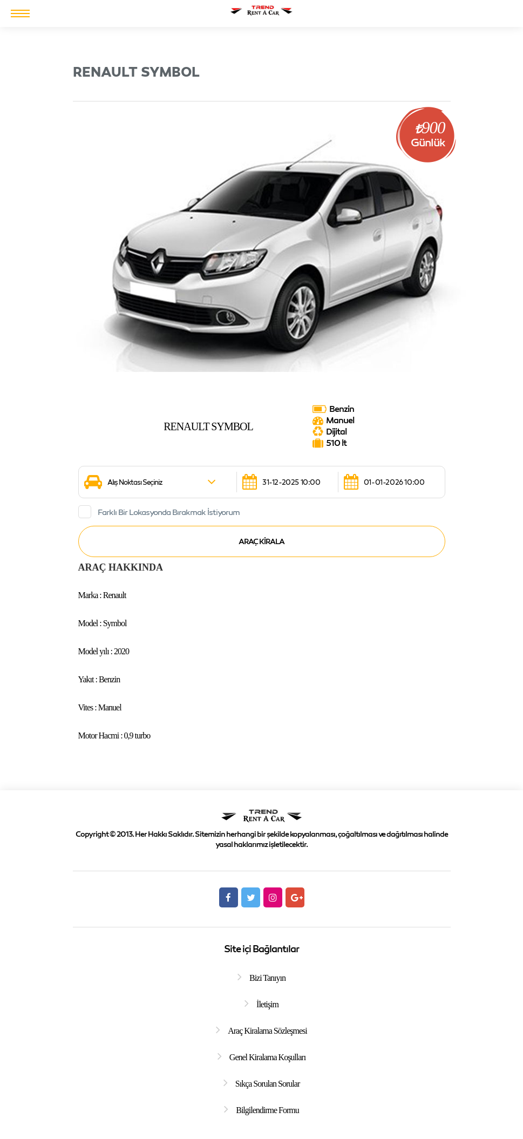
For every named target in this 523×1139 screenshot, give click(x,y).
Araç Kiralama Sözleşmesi (267, 1030)
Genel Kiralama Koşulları (267, 1057)
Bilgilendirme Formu (267, 1110)
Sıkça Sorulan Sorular (267, 1083)
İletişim (267, 1004)
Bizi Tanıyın (267, 977)
